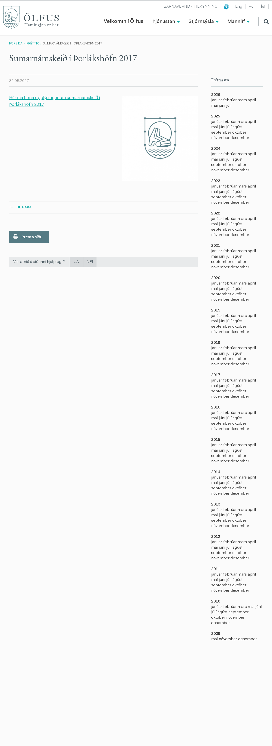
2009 (215, 634)
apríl (252, 100)
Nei (90, 262)
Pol (252, 7)
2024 (215, 149)
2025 (215, 117)
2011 (215, 569)
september (221, 133)
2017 (215, 375)
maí (215, 106)
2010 (215, 602)
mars (243, 100)
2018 (215, 343)
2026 (215, 95)
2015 (215, 440)
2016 (215, 408)
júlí (229, 106)
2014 (215, 472)
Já (76, 262)
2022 (215, 214)
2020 (215, 278)
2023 (215, 181)
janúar (217, 100)
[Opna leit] (263, 21)
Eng (238, 7)
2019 (215, 311)
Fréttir (32, 43)
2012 (215, 537)
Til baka (24, 207)
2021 (215, 246)
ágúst (238, 127)
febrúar (230, 100)
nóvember (220, 138)
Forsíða (15, 43)
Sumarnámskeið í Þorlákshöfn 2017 (72, 43)
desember (239, 138)
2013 (215, 505)
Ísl (263, 7)
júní (222, 106)
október (239, 133)
